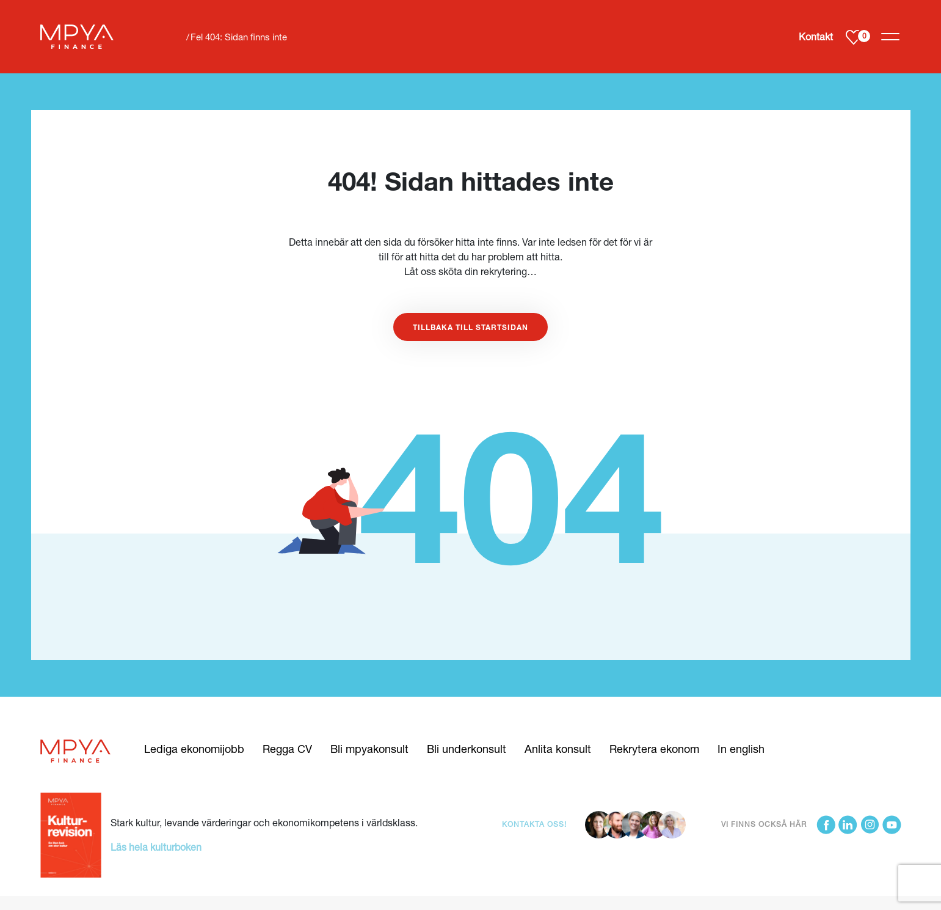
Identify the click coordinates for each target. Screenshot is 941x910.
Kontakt (816, 36)
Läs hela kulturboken (156, 847)
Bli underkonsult (466, 748)
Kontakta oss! (534, 824)
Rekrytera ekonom (654, 748)
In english (741, 748)
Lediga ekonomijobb (194, 748)
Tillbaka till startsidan (470, 327)
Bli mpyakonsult (369, 748)
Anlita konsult (558, 748)
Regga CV (287, 748)
